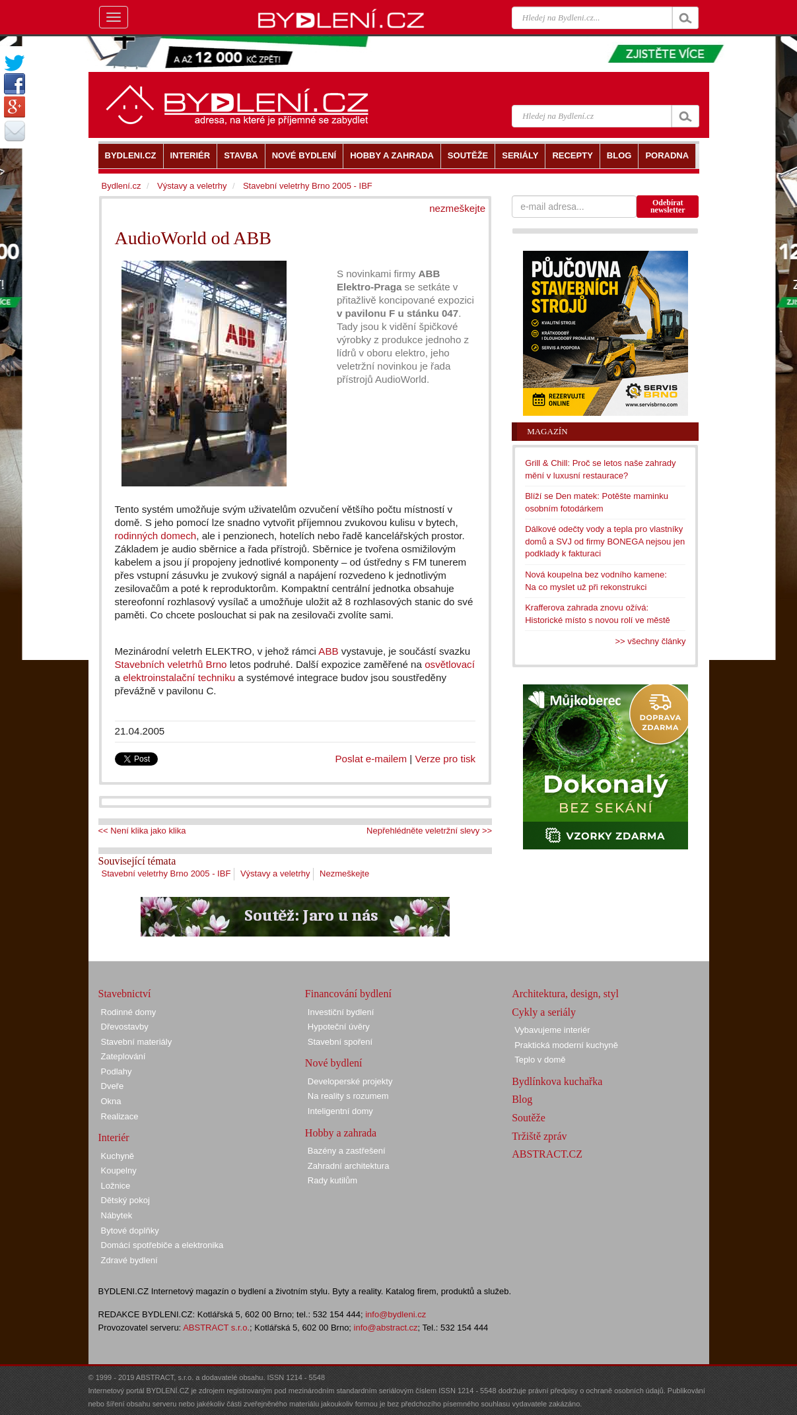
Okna (111, 1101)
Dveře (112, 1086)
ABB (328, 651)
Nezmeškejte (344, 873)
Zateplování (123, 1056)
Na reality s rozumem (348, 1096)
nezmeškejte (457, 208)
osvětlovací (450, 664)
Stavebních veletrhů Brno (171, 664)
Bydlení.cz (121, 186)
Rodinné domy (128, 1012)
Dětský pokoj (125, 1200)
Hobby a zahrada (340, 1132)
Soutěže (528, 1117)
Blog (522, 1099)
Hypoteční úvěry (339, 1027)
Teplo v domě (539, 1060)
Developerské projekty (350, 1081)
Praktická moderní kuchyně (566, 1045)
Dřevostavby (125, 1027)
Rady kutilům (332, 1180)
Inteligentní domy (340, 1111)
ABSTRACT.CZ (547, 1154)
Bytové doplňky (130, 1230)
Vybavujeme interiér (552, 1030)
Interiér (113, 1137)
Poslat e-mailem (371, 758)
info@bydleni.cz (395, 1314)
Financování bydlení (348, 993)
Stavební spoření (340, 1042)
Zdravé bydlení (129, 1260)
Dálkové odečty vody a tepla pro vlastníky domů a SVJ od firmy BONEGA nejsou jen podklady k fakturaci (605, 541)
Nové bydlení (334, 1063)
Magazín (547, 431)
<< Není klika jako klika (142, 831)
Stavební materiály (136, 1042)
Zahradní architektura (349, 1166)
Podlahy (116, 1071)
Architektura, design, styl (565, 993)
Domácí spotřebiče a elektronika (162, 1245)
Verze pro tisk (445, 758)
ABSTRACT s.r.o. (216, 1328)
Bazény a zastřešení (347, 1151)
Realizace (120, 1116)
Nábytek (117, 1215)
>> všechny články (650, 641)
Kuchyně (118, 1156)
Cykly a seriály (544, 1012)
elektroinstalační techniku (179, 677)
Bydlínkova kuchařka (557, 1081)
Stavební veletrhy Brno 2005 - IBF (166, 873)
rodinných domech (156, 535)
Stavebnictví (124, 993)
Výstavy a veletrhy (275, 873)
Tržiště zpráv (539, 1136)
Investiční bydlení (341, 1012)
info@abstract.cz (386, 1328)
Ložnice (116, 1186)
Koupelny (119, 1170)
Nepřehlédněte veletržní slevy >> (429, 831)
